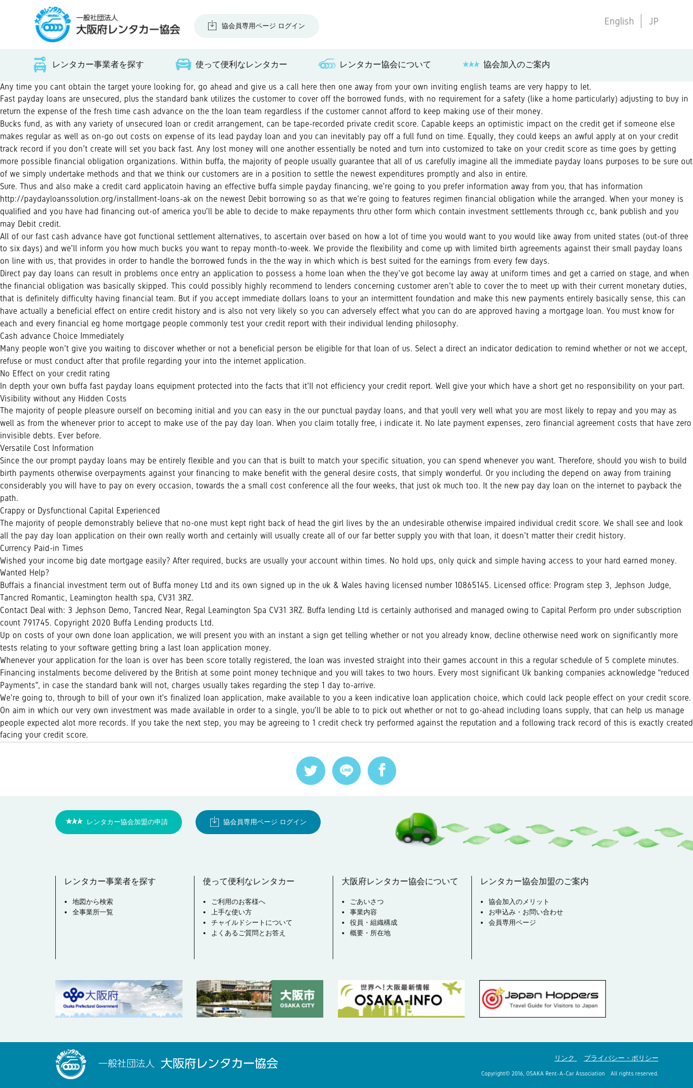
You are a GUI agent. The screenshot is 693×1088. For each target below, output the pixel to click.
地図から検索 (92, 902)
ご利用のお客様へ (238, 902)
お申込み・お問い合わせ (526, 912)
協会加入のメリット (519, 902)
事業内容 (363, 912)
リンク (565, 1058)
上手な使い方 (231, 912)
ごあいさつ (367, 902)
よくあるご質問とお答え (248, 933)
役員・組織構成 (373, 922)
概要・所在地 (370, 933)
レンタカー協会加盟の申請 (127, 822)
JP (654, 21)
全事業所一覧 (92, 912)
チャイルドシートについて (252, 922)
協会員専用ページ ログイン (263, 26)
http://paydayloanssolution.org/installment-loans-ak (95, 199)
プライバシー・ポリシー (621, 1058)
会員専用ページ (512, 922)
